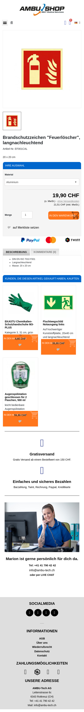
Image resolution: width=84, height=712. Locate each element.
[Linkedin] (54, 612)
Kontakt (42, 655)
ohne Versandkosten (68, 201)
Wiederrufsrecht (42, 646)
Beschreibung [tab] (16, 252)
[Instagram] (46, 612)
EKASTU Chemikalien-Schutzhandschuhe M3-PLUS (19, 324)
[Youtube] (38, 612)
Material (9, 174)
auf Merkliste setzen (23, 227)
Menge (8, 215)
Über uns (42, 642)
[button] (5, 23)
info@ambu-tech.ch (45, 705)
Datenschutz (42, 651)
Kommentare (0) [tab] (45, 252)
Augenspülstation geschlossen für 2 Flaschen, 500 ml (16, 397)
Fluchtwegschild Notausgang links (53, 323)
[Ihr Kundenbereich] (65, 23)
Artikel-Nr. (8, 148)
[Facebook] (29, 612)
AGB (42, 638)
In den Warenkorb (62, 215)
